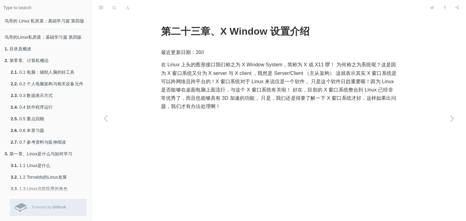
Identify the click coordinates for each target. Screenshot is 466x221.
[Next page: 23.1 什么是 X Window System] (452, 118)
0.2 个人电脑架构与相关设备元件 (47, 83)
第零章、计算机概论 (27, 60)
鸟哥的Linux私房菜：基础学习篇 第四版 (43, 37)
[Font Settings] (127, 7)
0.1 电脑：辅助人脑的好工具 (43, 72)
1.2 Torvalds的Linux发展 (39, 177)
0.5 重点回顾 (27, 118)
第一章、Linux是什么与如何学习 (38, 153)
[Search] (114, 7)
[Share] (457, 7)
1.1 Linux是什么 (30, 165)
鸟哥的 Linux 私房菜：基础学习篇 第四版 (44, 20)
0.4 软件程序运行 (32, 107)
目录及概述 (18, 48)
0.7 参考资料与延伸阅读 (38, 142)
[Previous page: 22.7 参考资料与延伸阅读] (105, 118)
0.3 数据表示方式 (32, 95)
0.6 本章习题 (27, 130)
